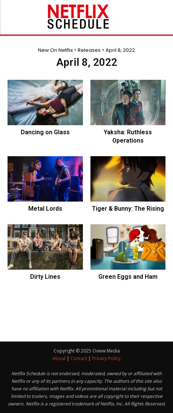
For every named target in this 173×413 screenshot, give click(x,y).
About (59, 358)
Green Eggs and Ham (128, 276)
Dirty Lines (45, 276)
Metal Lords (45, 208)
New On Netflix (55, 50)
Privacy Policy (106, 358)
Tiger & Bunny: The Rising (128, 208)
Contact (78, 358)
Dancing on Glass (45, 132)
